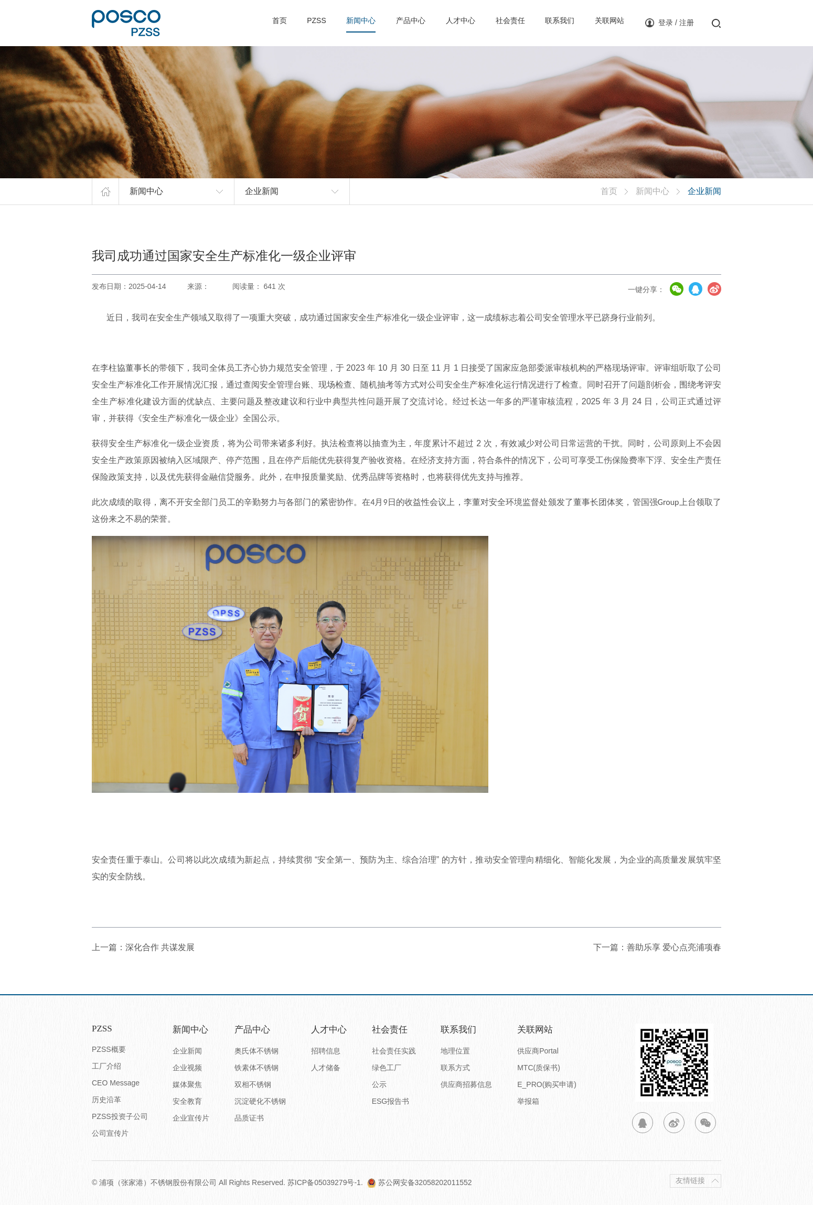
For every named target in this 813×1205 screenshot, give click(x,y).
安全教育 (187, 1101)
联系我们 (548, 22)
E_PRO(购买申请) (546, 1084)
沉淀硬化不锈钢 (260, 1101)
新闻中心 (333, 22)
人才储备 (325, 1067)
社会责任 (494, 22)
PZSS (285, 22)
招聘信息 (325, 1051)
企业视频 (187, 1067)
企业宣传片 (191, 1118)
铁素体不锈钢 (256, 1067)
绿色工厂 (386, 1067)
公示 (379, 1084)
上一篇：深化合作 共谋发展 (143, 947)
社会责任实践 (394, 1051)
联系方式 (455, 1067)
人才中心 (440, 22)
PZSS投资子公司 (120, 1116)
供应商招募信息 (466, 1084)
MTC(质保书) (538, 1067)
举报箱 (528, 1101)
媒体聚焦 (187, 1084)
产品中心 (386, 22)
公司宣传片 (110, 1133)
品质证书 (249, 1118)
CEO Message (116, 1083)
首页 (245, 22)
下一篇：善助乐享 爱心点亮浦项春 (657, 947)
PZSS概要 (109, 1049)
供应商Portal (538, 1051)
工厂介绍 (106, 1066)
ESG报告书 (391, 1101)
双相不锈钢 (252, 1084)
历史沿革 (106, 1099)
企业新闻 (187, 1051)
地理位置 (455, 1051)
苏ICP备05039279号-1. (327, 1182)
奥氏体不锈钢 (256, 1051)
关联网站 (602, 22)
